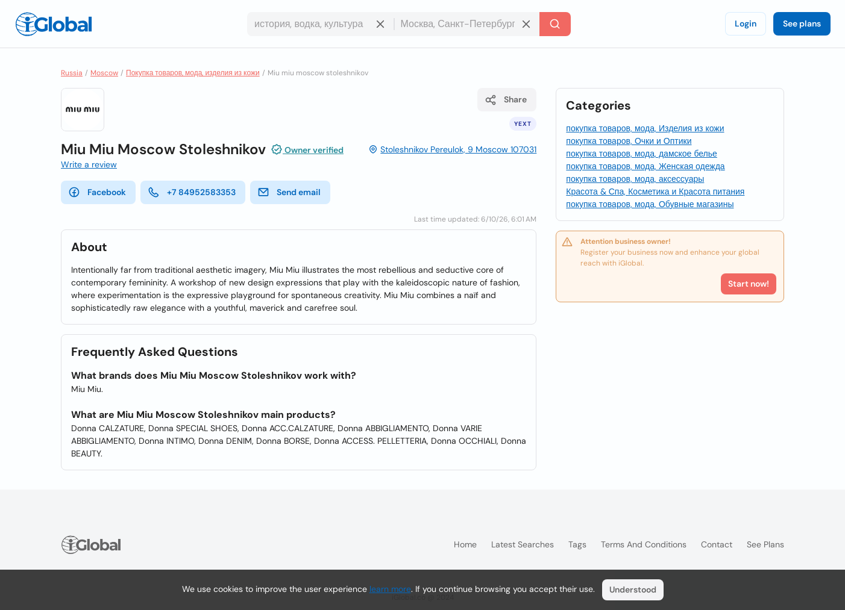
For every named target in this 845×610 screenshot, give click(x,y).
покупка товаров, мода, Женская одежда (645, 166)
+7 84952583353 (192, 192)
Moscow (104, 73)
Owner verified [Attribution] (307, 149)
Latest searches (522, 544)
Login (745, 23)
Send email (289, 192)
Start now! (748, 283)
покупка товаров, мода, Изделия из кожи (645, 128)
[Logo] (53, 24)
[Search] (555, 24)
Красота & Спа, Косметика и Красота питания (655, 191)
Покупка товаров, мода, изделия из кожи (193, 73)
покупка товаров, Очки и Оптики (628, 140)
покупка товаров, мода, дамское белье (641, 153)
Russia (72, 73)
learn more (390, 589)
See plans (802, 23)
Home (465, 544)
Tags (577, 544)
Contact (716, 544)
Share (506, 100)
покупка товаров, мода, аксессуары (635, 178)
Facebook (97, 192)
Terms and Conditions (643, 544)
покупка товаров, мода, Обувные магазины (649, 204)
